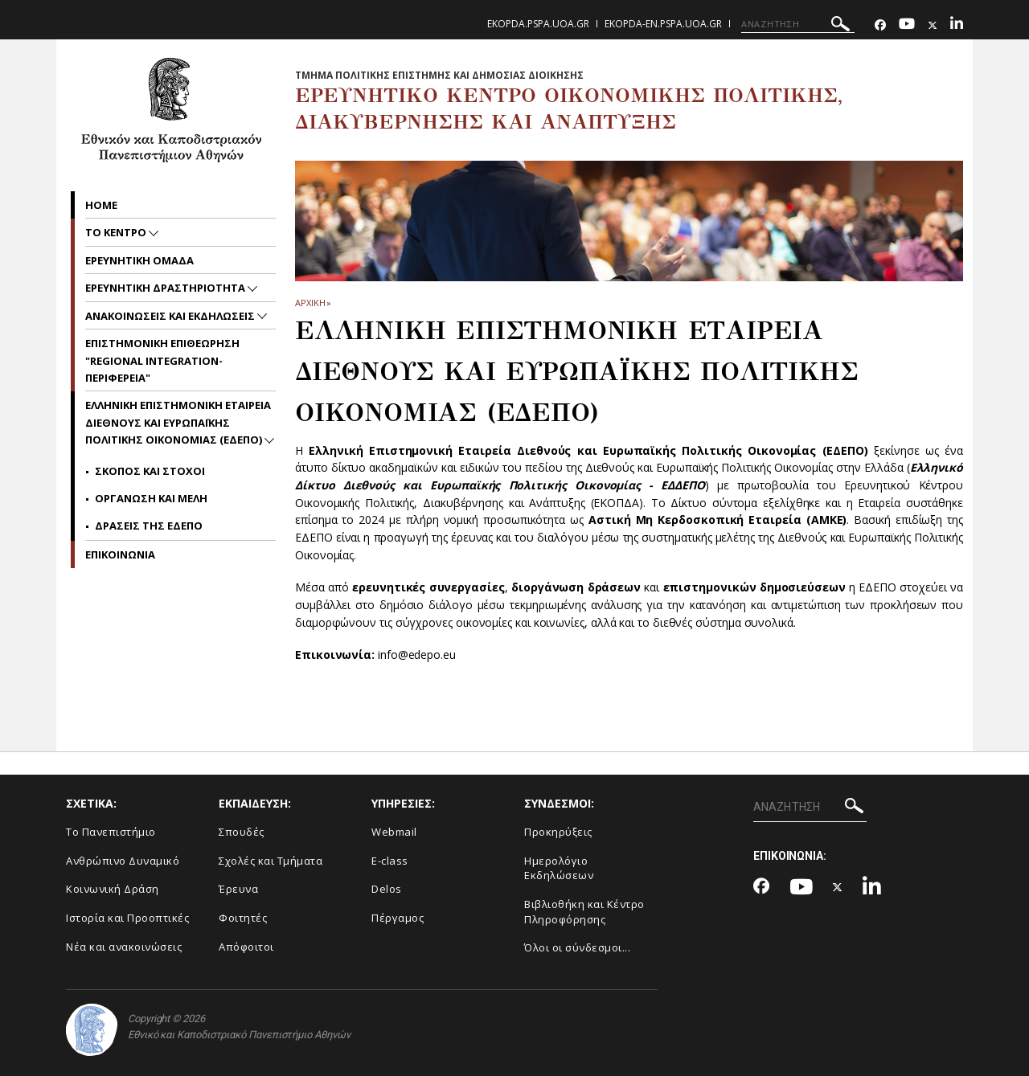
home (101, 205)
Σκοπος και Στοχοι (150, 471)
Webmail (394, 831)
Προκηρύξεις (558, 831)
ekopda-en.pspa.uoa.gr (663, 24)
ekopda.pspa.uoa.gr (538, 24)
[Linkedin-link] (956, 25)
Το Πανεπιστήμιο (111, 831)
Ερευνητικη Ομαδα (139, 260)
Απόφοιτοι (246, 946)
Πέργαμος (397, 917)
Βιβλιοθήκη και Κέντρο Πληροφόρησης (584, 912)
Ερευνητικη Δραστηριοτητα (166, 287)
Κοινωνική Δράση (112, 889)
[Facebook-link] (880, 25)
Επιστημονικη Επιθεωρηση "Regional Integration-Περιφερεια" (162, 360)
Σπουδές (241, 831)
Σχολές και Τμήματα (270, 860)
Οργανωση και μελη (151, 498)
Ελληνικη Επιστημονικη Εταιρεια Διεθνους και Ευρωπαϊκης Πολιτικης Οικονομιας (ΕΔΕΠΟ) (178, 422)
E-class (389, 860)
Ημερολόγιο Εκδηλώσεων (558, 868)
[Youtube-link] (907, 25)
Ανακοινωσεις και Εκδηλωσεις (171, 316)
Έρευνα (238, 889)
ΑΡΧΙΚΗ (310, 303)
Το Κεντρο (117, 232)
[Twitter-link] (932, 25)
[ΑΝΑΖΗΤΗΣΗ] (798, 24)
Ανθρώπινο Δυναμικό (122, 860)
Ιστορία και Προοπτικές (127, 917)
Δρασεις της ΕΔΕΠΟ (149, 525)
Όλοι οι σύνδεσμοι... (577, 947)
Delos (386, 889)
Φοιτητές (243, 917)
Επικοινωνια (120, 554)
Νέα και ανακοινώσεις (124, 946)
